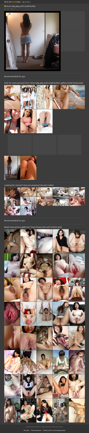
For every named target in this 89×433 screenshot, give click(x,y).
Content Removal (36, 430)
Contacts (27, 430)
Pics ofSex (12, 2)
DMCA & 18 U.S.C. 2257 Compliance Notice (54, 430)
